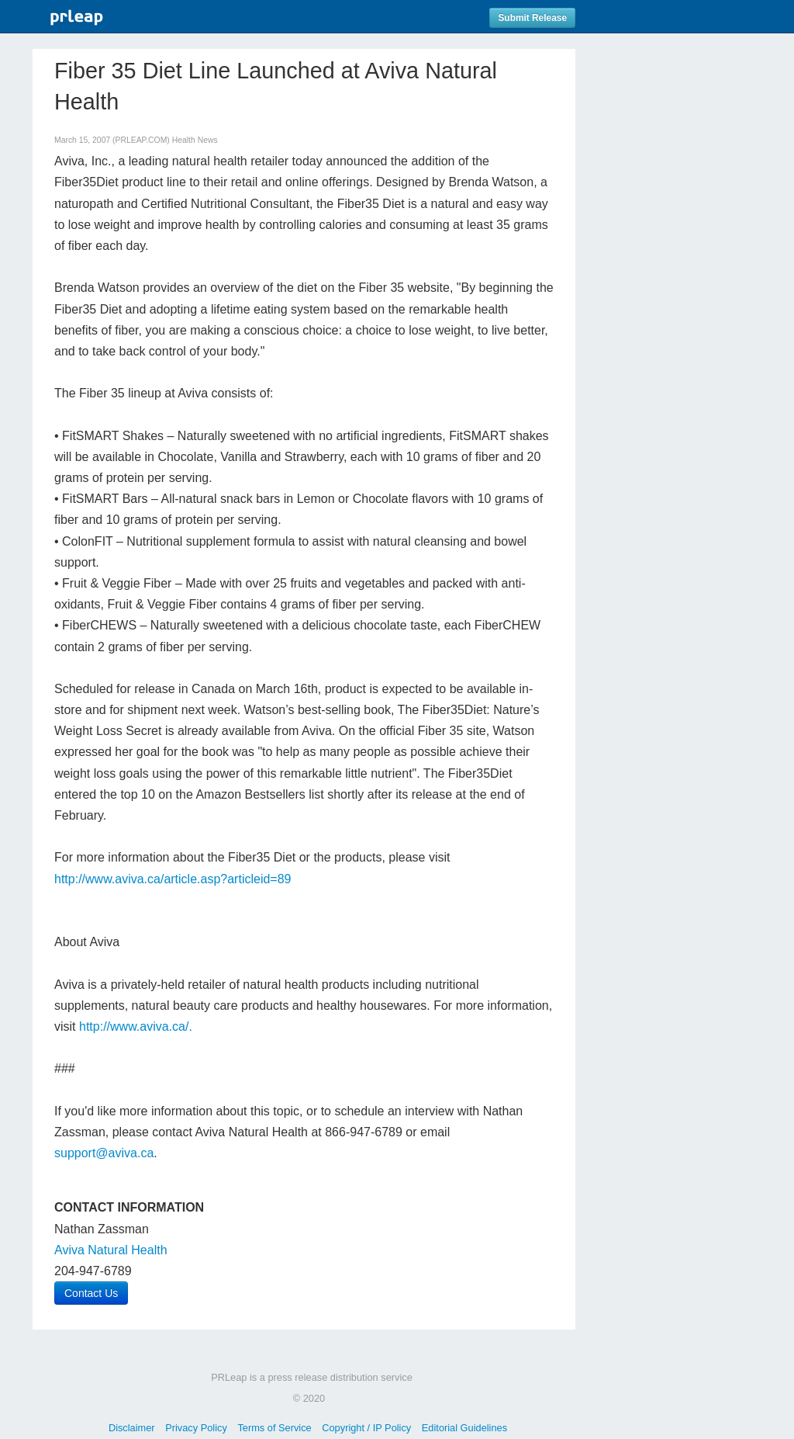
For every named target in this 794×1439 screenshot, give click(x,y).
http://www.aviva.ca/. (135, 1026)
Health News (195, 140)
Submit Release (532, 17)
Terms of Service (274, 1428)
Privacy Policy (196, 1428)
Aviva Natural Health (110, 1250)
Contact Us (91, 1293)
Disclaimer (132, 1428)
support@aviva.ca (104, 1153)
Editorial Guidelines (464, 1428)
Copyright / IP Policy (366, 1428)
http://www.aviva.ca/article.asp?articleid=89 (172, 879)
